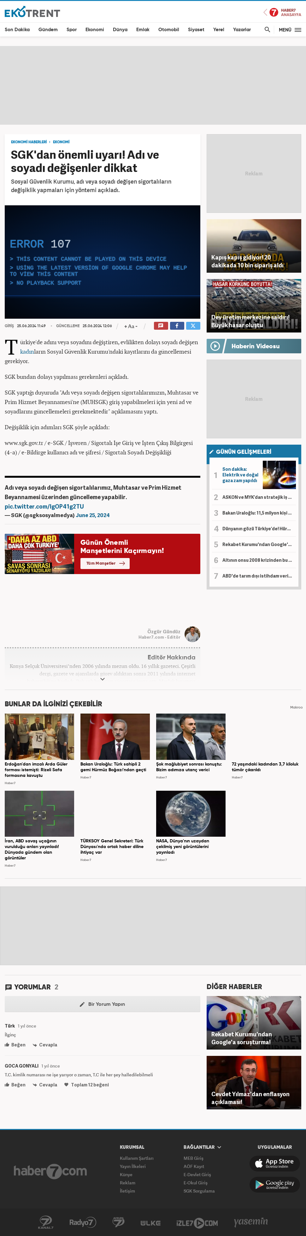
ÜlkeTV (151, 1222)
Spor (72, 29)
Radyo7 (83, 1222)
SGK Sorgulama (199, 1191)
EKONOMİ (61, 142)
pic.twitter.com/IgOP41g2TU (44, 506)
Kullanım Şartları (137, 1158)
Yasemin (251, 1222)
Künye (126, 1174)
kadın (27, 351)
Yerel (218, 29)
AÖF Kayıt (194, 1166)
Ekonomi (94, 29)
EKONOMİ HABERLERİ (29, 142)
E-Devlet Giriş (197, 1174)
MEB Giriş (193, 1158)
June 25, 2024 (93, 515)
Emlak (143, 29)
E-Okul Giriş (196, 1183)
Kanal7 (46, 1222)
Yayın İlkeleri (133, 1166)
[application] (102, 262)
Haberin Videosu (256, 347)
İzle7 (197, 1222)
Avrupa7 (118, 1222)
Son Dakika (17, 29)
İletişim (127, 1191)
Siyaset (196, 29)
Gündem (48, 29)
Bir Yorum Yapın (102, 1004)
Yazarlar (242, 29)
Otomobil (168, 29)
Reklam (127, 1183)
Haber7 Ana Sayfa (282, 12)
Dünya (120, 29)
